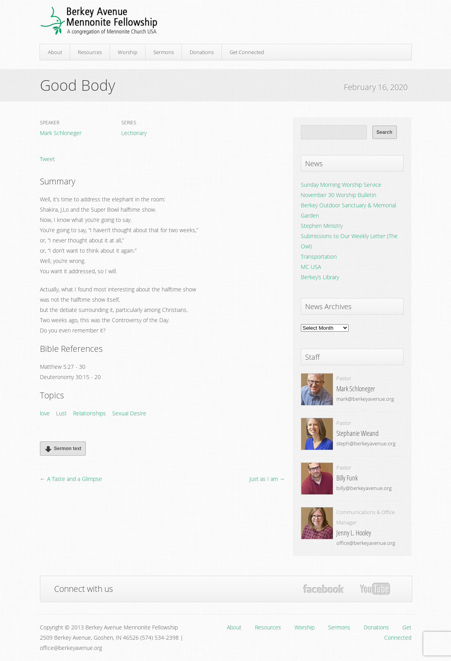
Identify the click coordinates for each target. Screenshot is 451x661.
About (55, 52)
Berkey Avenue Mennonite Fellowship (99, 21)
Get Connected (247, 52)
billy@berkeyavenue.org (364, 488)
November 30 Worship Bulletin (338, 195)
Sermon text (61, 449)
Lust (61, 413)
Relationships (89, 413)
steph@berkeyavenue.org (366, 443)
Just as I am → (267, 479)
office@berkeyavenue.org (365, 542)
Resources (90, 52)
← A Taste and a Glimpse (71, 479)
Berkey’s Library (320, 277)
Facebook (323, 588)
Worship (128, 52)
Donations (202, 52)
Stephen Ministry (322, 225)
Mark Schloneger (60, 133)
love (45, 413)
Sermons (163, 52)
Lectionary (134, 133)
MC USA (311, 266)
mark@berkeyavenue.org (365, 398)
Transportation (319, 256)
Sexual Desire (129, 413)
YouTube (375, 589)
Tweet (47, 159)
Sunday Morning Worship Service (341, 184)
